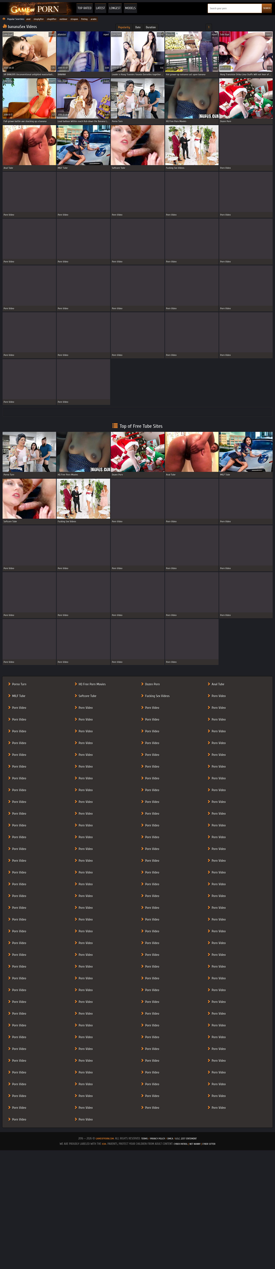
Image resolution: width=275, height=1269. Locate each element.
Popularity (124, 27)
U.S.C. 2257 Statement (186, 1138)
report (52, 34)
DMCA (170, 1138)
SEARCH (267, 8)
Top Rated (85, 8)
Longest (115, 8)
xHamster (62, 34)
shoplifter (51, 19)
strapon (74, 19)
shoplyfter (39, 19)
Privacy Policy (158, 1138)
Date (137, 27)
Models (130, 8)
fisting (84, 19)
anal (28, 19)
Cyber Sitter (208, 1143)
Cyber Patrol (181, 1143)
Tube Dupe (8, 34)
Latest (100, 8)
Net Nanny (194, 1143)
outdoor (63, 19)
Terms (144, 1138)
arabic (94, 19)
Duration (151, 27)
